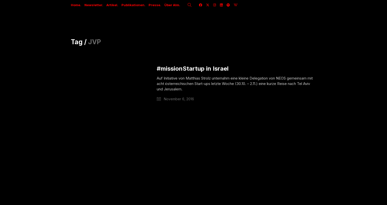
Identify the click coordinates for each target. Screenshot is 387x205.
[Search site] (190, 5)
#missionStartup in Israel (193, 68)
